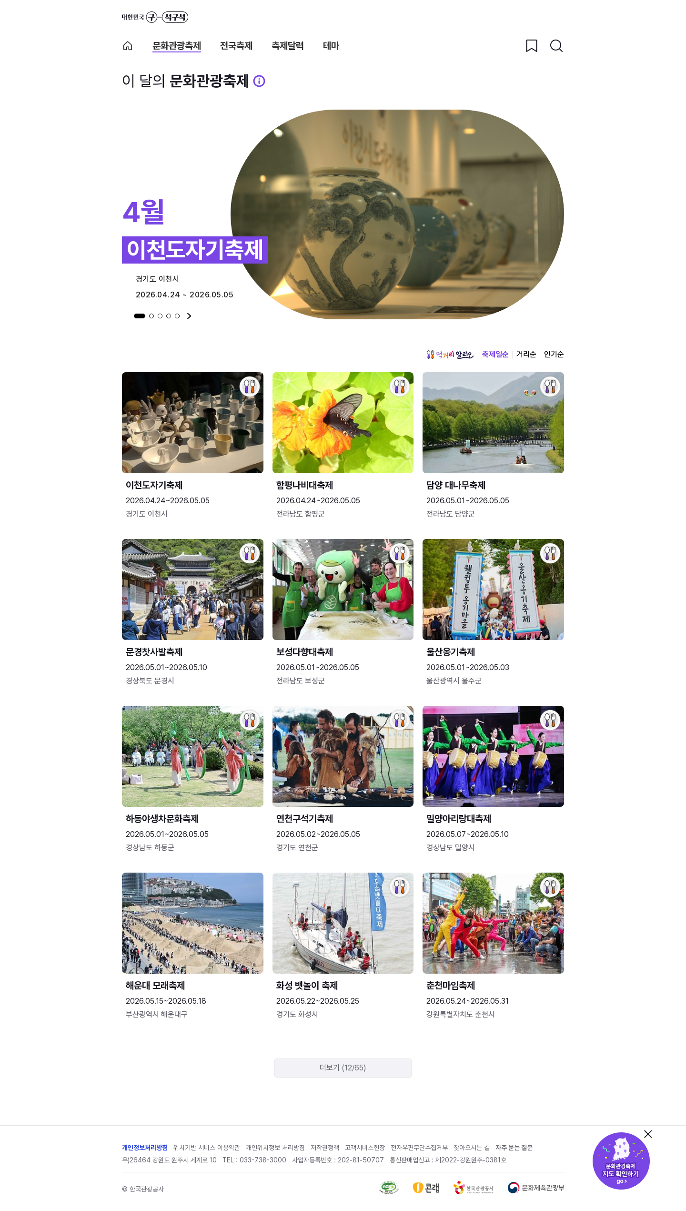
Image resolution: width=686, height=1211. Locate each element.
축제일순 (495, 354)
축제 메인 (127, 45)
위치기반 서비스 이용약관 (206, 1147)
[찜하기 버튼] (531, 45)
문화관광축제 (176, 46)
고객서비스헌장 (365, 1147)
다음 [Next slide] (189, 316)
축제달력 (288, 46)
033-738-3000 (263, 1160)
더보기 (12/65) (343, 1067)
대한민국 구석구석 (155, 17)
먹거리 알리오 (450, 354)
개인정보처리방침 (145, 1147)
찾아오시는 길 (472, 1147)
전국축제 (236, 46)
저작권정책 (325, 1147)
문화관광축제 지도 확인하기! (621, 1161)
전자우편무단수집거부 (419, 1147)
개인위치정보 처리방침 (275, 1147)
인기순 (554, 354)
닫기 (648, 1134)
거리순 (526, 354)
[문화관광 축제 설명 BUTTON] (259, 81)
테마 (331, 46)
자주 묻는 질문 (514, 1147)
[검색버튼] (556, 45)
